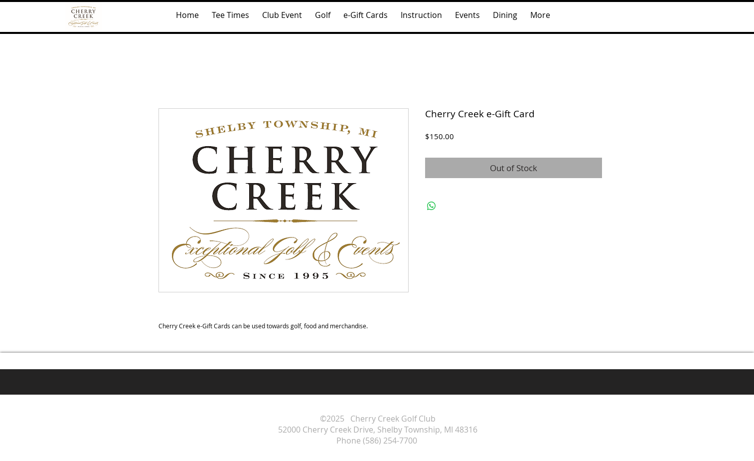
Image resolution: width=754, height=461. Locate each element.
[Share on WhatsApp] (432, 206)
